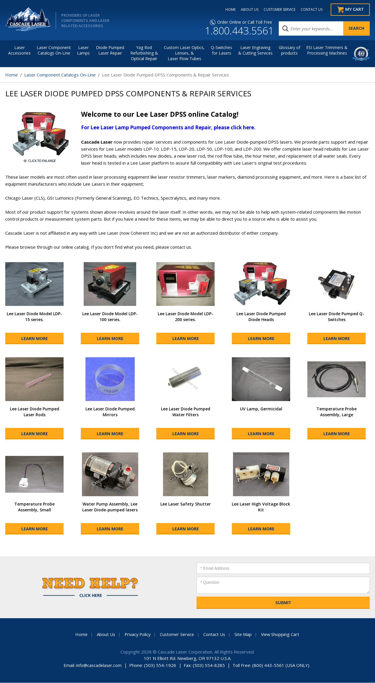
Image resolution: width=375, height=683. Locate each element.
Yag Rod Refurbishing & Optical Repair (144, 53)
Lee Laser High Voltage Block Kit (261, 507)
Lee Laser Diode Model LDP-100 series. (110, 317)
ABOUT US (247, 9)
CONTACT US (309, 9)
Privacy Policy (136, 634)
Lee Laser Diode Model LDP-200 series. (185, 317)
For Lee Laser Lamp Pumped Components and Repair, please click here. (168, 127)
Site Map (244, 634)
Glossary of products (289, 50)
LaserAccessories (19, 50)
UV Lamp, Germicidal (261, 409)
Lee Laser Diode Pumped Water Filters (185, 412)
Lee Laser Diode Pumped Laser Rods (34, 412)
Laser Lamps (83, 50)
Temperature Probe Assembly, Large (336, 412)
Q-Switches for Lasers (221, 50)
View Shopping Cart (282, 634)
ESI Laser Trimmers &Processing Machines (327, 50)
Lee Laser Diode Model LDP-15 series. (34, 317)
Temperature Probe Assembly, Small (34, 507)
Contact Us (215, 634)
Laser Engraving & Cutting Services (255, 50)
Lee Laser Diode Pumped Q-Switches (336, 317)
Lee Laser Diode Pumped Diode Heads (261, 317)
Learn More (34, 339)
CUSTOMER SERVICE (277, 9)
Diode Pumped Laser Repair (110, 50)
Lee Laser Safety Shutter (185, 504)
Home (11, 75)
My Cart (354, 9)
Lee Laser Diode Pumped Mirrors (110, 412)
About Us (104, 634)
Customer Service (177, 634)
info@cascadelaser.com (98, 665)
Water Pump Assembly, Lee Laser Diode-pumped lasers (110, 507)
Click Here (90, 596)
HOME (228, 9)
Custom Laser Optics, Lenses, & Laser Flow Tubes (184, 53)
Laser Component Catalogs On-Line (54, 50)
